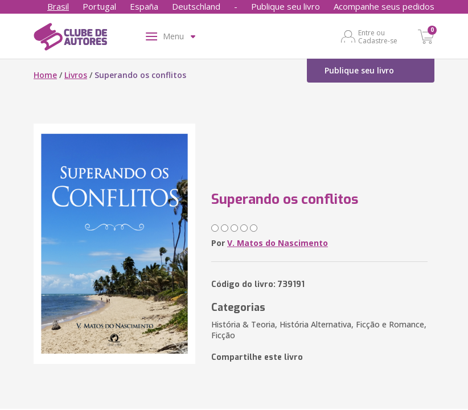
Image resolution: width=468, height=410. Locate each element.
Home (45, 74)
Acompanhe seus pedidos (384, 6)
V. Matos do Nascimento (277, 242)
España (144, 6)
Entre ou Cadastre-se (377, 36)
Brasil (58, 6)
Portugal (99, 6)
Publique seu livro (285, 6)
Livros (75, 74)
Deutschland (196, 6)
